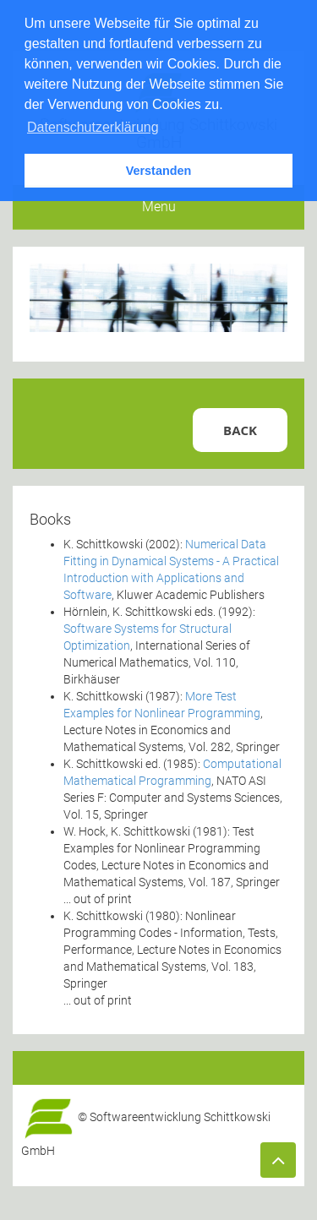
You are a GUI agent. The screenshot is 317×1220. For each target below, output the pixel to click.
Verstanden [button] (159, 170)
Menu (159, 207)
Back (240, 430)
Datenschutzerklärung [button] (93, 127)
